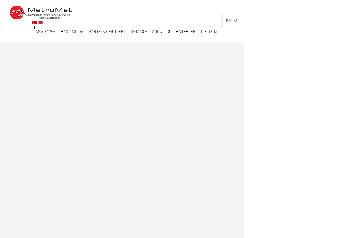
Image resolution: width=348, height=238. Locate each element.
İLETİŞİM (209, 31)
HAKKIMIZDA (72, 31)
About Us (161, 31)
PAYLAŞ (232, 21)
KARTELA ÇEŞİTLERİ (107, 31)
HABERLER (186, 31)
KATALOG (139, 31)
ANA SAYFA (45, 31)
